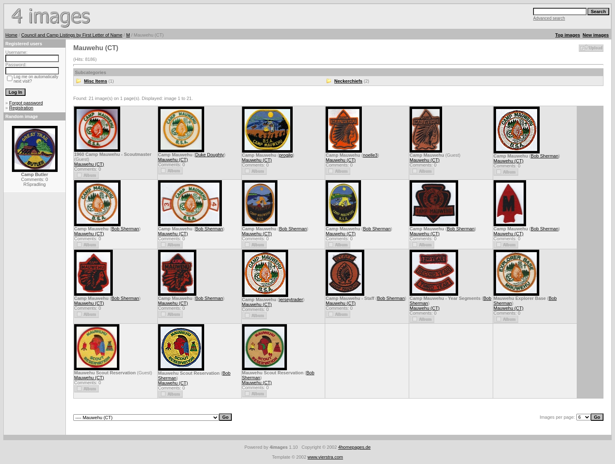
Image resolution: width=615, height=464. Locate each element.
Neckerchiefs (348, 81)
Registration (21, 107)
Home (11, 34)
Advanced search (549, 18)
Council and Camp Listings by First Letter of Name (72, 34)
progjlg (286, 155)
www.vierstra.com (325, 457)
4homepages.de (354, 447)
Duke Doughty (209, 154)
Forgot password (26, 102)
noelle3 (370, 155)
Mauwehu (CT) (89, 164)
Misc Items (95, 81)
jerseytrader (291, 299)
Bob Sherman (544, 155)
